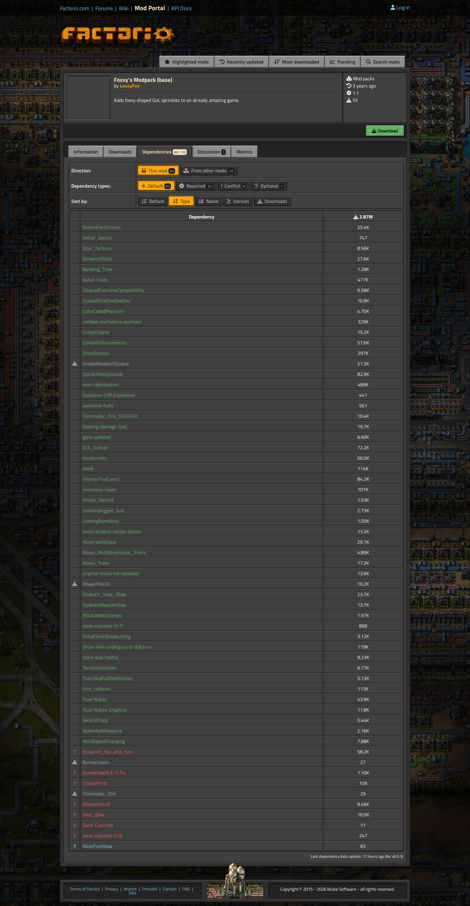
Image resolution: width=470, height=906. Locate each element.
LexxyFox (130, 85)
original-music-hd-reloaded (110, 573)
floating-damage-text (104, 426)
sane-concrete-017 (102, 625)
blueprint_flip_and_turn (108, 751)
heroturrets (94, 458)
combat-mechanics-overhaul (112, 321)
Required (196, 185)
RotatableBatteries (102, 615)
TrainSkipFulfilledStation (108, 678)
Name (208, 201)
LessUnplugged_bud (103, 510)
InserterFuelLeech (101, 479)
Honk (88, 468)
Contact (170, 889)
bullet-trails (95, 279)
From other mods (208, 170)
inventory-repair (100, 489)
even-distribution (100, 384)
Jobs (132, 893)
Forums (104, 8)
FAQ (185, 889)
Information (86, 151)
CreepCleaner (96, 332)
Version (238, 201)
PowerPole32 (96, 583)
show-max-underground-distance (117, 646)
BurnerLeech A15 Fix (104, 772)
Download (385, 130)
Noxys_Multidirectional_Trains (114, 552)
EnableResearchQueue (106, 363)
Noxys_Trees (96, 562)
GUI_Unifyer (95, 447)
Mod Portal (150, 8)
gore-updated (96, 437)
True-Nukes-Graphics (104, 709)
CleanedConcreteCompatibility (113, 290)
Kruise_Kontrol (98, 499)
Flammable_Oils (99, 793)
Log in (400, 7)
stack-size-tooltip (100, 657)
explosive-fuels (98, 405)
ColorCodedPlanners (103, 311)
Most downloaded (296, 61)
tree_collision (97, 688)
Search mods (383, 61)
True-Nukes (95, 699)
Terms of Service (85, 889)
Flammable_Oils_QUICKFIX (110, 416)
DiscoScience (96, 353)
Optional (269, 185)
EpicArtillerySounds (103, 374)
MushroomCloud (99, 541)
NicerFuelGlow (97, 846)
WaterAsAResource (102, 730)
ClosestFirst (95, 783)
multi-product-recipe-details (112, 531)
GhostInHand (96, 804)
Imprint (130, 889)
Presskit (149, 889)
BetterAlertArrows (101, 227)
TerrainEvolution (100, 667)
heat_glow (94, 814)
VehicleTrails (95, 720)
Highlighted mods (187, 61)
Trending (342, 61)
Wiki (124, 8)
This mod (158, 170)
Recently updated (241, 61)
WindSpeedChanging (104, 741)
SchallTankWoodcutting (107, 636)
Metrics (244, 151)
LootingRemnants (101, 520)
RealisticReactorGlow (104, 604)
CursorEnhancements (105, 342)
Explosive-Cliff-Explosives (109, 395)
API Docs (181, 8)
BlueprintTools (97, 258)
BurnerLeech (96, 762)
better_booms (97, 237)
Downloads (120, 151)
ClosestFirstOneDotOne (107, 300)
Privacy (111, 889)
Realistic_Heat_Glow (104, 594)
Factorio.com (74, 8)
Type (181, 201)
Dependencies (164, 151)
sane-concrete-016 (102, 835)
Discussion (212, 151)
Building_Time (97, 269)
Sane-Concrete (98, 825)
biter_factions (97, 248)
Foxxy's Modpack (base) (143, 79)
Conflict (234, 185)
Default (156, 185)
